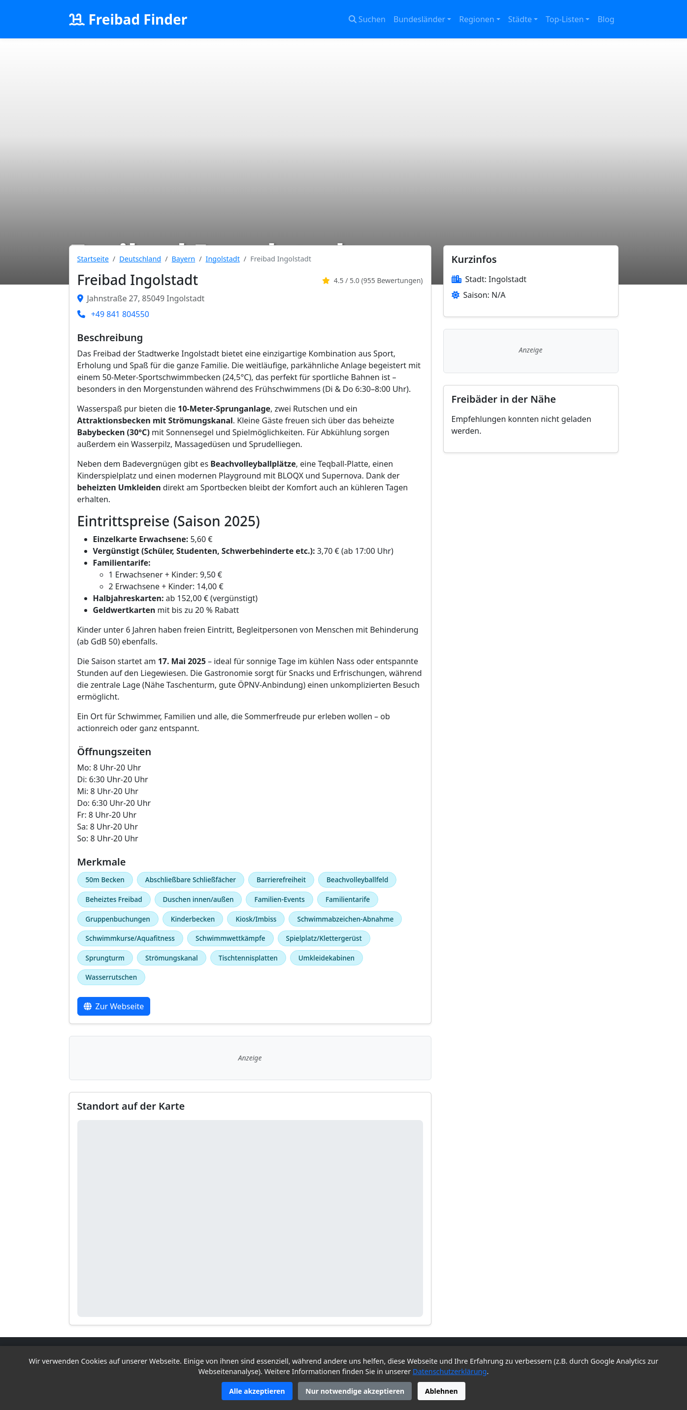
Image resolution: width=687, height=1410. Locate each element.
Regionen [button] (476, 19)
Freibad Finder (128, 19)
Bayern (184, 258)
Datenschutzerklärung (450, 1371)
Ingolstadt (223, 258)
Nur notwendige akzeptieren (354, 1391)
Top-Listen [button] (565, 19)
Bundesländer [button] (419, 19)
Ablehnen (441, 1391)
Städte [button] (520, 19)
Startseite (93, 258)
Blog (605, 19)
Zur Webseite (114, 1006)
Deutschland (140, 258)
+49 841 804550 (120, 314)
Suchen (367, 19)
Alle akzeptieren (257, 1391)
